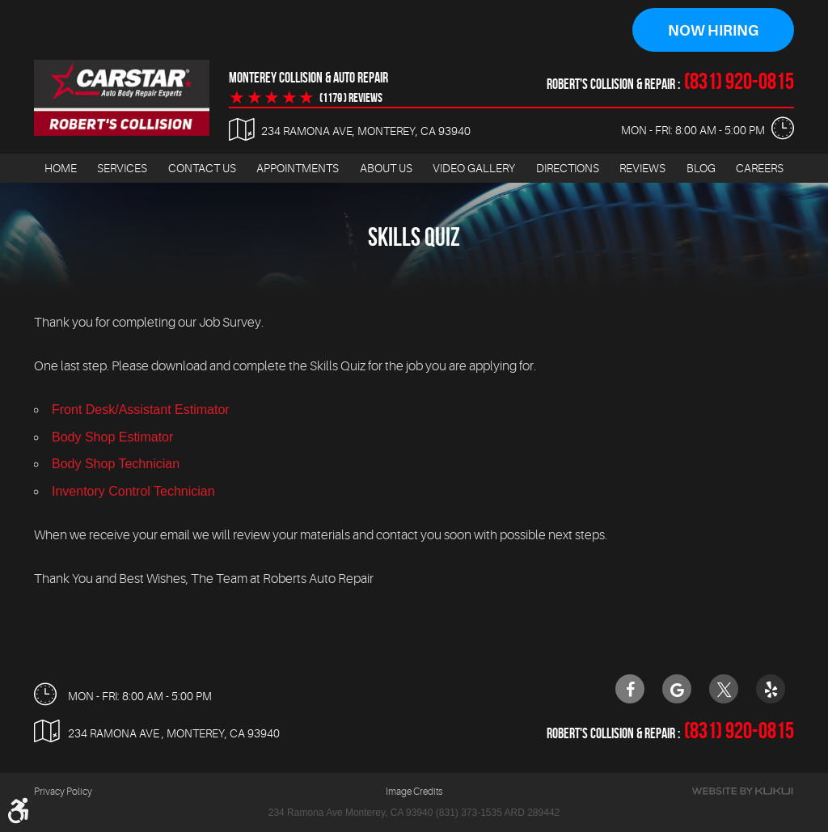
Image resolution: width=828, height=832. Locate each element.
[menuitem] (61, 169)
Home (60, 168)
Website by (742, 791)
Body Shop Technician (116, 464)
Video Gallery (474, 168)
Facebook (629, 688)
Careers (760, 168)
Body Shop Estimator (112, 437)
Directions (567, 168)
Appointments (297, 168)
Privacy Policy (63, 791)
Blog (701, 168)
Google (676, 688)
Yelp (770, 688)
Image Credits (414, 791)
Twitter (723, 688)
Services (122, 168)
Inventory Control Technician (133, 491)
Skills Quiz (414, 237)
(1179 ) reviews (350, 97)
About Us (386, 168)
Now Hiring (713, 31)
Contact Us (202, 168)
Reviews (642, 168)
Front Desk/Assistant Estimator (141, 410)
